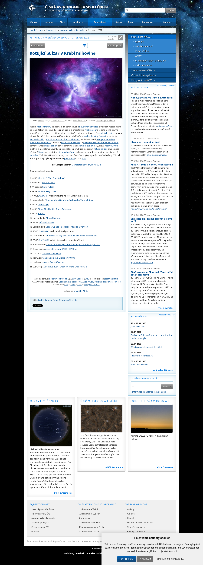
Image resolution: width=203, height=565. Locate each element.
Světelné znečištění (88, 509)
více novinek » (165, 307)
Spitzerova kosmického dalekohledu (100, 142)
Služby (118, 22)
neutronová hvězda (88, 126)
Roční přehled (142, 51)
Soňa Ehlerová (153, 138)
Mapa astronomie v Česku (92, 527)
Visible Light (43, 204)
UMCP (87, 278)
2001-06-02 (44, 231)
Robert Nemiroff (56, 278)
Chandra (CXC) (57, 120)
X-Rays (41, 213)
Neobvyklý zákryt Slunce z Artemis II (152, 97)
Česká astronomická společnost (49, 541)
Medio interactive (85, 553)
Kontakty (167, 22)
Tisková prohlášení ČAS (42, 509)
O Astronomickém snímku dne (150, 60)
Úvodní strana (36, 30)
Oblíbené (139, 41)
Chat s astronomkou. (157, 154)
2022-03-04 (43, 195)
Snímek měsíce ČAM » (143, 70)
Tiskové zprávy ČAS (40, 513)
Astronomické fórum (89, 531)
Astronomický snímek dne (72, 30)
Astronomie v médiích (89, 522)
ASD (66, 284)
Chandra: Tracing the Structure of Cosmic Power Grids (72, 235)
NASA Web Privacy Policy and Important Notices (99, 281)
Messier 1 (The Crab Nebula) (51, 178)
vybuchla (34, 155)
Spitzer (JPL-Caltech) (105, 120)
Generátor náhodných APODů (86, 164)
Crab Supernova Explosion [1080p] (58, 257)
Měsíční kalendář (144, 46)
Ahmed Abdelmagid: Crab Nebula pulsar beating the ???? (73, 244)
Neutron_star (48, 182)
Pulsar (55, 300)
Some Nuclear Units (51, 253)
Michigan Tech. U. (92, 284)
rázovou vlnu (111, 145)
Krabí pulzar (91, 129)
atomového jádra (66, 152)
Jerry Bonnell (78, 278)
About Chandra (53, 217)
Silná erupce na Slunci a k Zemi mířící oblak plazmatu (152, 273)
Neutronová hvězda (68, 300)
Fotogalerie (100, 22)
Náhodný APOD (143, 65)
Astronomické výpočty (89, 513)
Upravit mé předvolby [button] (170, 559)
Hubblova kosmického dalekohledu (63, 139)
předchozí (38, 45)
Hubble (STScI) (80, 120)
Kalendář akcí (139, 316)
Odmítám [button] (145, 559)
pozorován (69, 158)
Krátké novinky (140, 87)
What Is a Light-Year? (48, 191)
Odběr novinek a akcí (144, 378)
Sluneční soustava (136, 527)
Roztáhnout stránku (113, 37)
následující (113, 45)
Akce (62, 22)
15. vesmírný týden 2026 (44, 400)
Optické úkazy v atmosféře (140, 522)
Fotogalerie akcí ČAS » (143, 80)
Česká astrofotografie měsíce (99, 400)
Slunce (41, 152)
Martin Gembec (153, 94)
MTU (67, 278)
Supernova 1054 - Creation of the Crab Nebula (65, 266)
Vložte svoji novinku (166, 85)
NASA (41, 120)
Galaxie (131, 513)
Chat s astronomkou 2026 (145, 142)
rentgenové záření (106, 139)
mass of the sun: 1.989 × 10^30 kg (61, 249)
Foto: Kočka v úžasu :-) (53, 262)
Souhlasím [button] (127, 559)
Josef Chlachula (111, 278)
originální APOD (81, 290)
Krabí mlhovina (45, 300)
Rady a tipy (84, 518)
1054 (84, 158)
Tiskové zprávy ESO (40, 522)
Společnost (147, 22)
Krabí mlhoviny (44, 126)
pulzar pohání (51, 145)
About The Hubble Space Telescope (55, 209)
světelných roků (104, 133)
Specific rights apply (68, 281)
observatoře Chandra (40, 142)
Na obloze (78, 22)
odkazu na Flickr (165, 126)
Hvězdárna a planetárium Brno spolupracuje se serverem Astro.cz (99, 541)
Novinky (49, 22)
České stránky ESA (40, 527)
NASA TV (35, 531)
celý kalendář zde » (163, 369)
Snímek (102, 136)
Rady (130, 22)
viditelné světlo (37, 139)
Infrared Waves (46, 222)
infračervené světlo (70, 142)
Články (33, 22)
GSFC (79, 284)
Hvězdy (130, 509)
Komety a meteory (136, 531)
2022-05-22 (44, 240)
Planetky (131, 518)
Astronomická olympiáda (43, 518)
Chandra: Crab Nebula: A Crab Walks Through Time (69, 200)
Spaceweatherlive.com (142, 262)
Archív (138, 55)
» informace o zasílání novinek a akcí (148, 391)
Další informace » (63, 492)
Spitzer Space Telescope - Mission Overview (67, 226)
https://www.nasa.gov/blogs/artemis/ (149, 208)
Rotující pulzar (100, 148)
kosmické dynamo (86, 145)
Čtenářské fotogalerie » (143, 75)
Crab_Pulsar (48, 186)
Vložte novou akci (167, 314)
